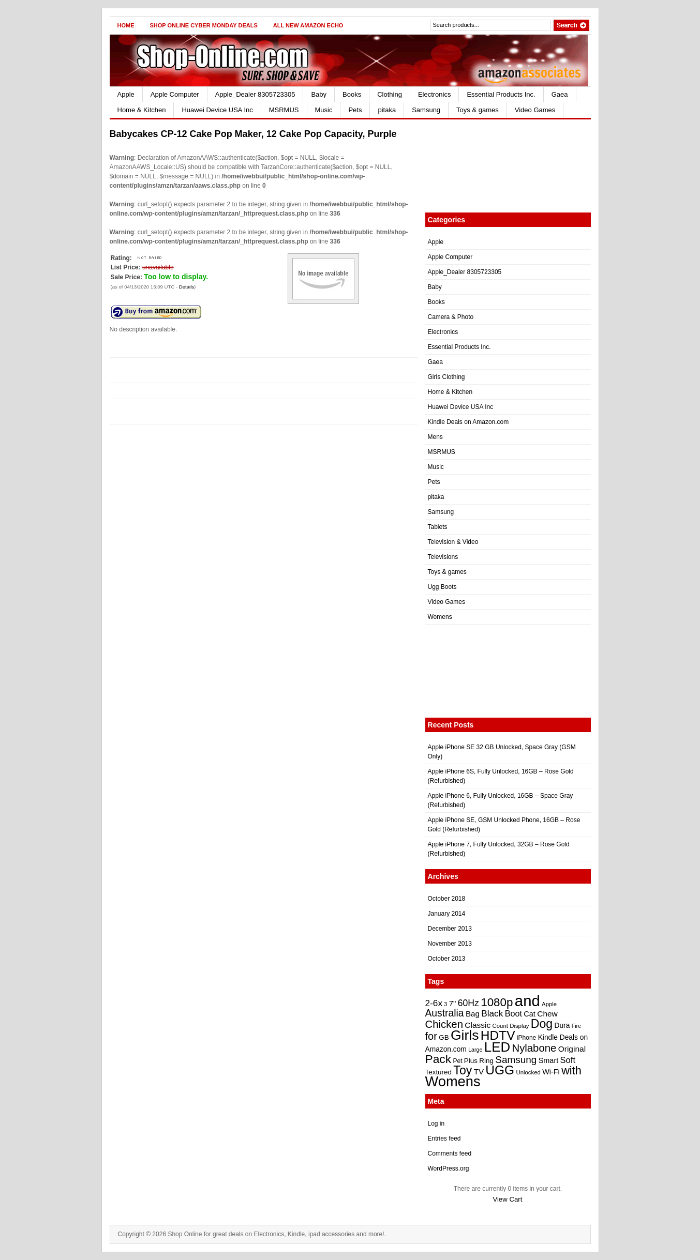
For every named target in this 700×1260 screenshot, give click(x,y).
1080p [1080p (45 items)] (497, 1002)
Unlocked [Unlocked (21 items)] (528, 1072)
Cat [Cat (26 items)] (529, 1014)
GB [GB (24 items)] (444, 1037)
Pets (355, 110)
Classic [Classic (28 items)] (477, 1025)
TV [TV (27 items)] (479, 1071)
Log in (436, 1123)
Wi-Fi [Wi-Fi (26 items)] (551, 1072)
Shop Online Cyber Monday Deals (204, 25)
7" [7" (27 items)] (452, 1003)
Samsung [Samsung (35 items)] (516, 1059)
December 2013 (450, 928)
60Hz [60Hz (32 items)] (468, 1003)
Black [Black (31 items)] (492, 1013)
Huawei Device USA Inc (217, 110)
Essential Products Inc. (501, 94)
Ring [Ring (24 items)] (486, 1061)
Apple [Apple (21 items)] (549, 1004)
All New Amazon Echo (308, 25)
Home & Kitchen (141, 110)
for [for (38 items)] (431, 1036)
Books (351, 94)
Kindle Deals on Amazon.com (468, 422)
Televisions (443, 556)
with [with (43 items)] (571, 1070)
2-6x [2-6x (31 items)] (434, 1003)
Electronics (434, 94)
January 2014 (447, 913)
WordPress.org (448, 1168)
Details (186, 287)
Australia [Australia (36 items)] (444, 1013)
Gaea (560, 94)
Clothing (389, 94)
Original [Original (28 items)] (572, 1048)
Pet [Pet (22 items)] (457, 1061)
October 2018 (447, 898)
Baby (318, 94)
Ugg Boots (442, 586)
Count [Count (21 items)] (500, 1026)
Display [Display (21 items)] (519, 1026)
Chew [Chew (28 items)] (547, 1013)
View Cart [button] (507, 1199)
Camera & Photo (451, 317)
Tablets (438, 526)
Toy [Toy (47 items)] (462, 1070)
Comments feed (450, 1153)
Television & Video (453, 541)
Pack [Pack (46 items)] (438, 1059)
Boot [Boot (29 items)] (513, 1013)
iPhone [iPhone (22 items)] (526, 1037)
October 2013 (447, 958)
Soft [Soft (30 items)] (567, 1060)
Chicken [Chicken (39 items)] (444, 1024)
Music (324, 110)
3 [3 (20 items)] (445, 1004)
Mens (435, 437)
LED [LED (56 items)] (497, 1047)
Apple (126, 94)
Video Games (535, 110)
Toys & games (477, 110)
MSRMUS (284, 110)
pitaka (387, 110)
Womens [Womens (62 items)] (453, 1081)
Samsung (426, 110)
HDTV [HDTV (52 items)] (498, 1035)
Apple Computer (175, 94)
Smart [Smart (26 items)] (549, 1060)
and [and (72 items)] (527, 1000)
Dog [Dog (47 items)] (542, 1023)
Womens (440, 616)
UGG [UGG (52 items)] (499, 1070)
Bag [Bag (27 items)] (473, 1013)
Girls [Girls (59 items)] (465, 1035)
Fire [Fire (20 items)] (576, 1026)
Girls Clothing (446, 377)
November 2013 (450, 943)
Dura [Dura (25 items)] (562, 1025)
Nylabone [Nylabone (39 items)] (534, 1048)
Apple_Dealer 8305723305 (255, 94)
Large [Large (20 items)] (475, 1049)
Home (126, 25)
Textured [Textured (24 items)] (438, 1072)
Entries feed (444, 1138)
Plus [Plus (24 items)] (471, 1061)
